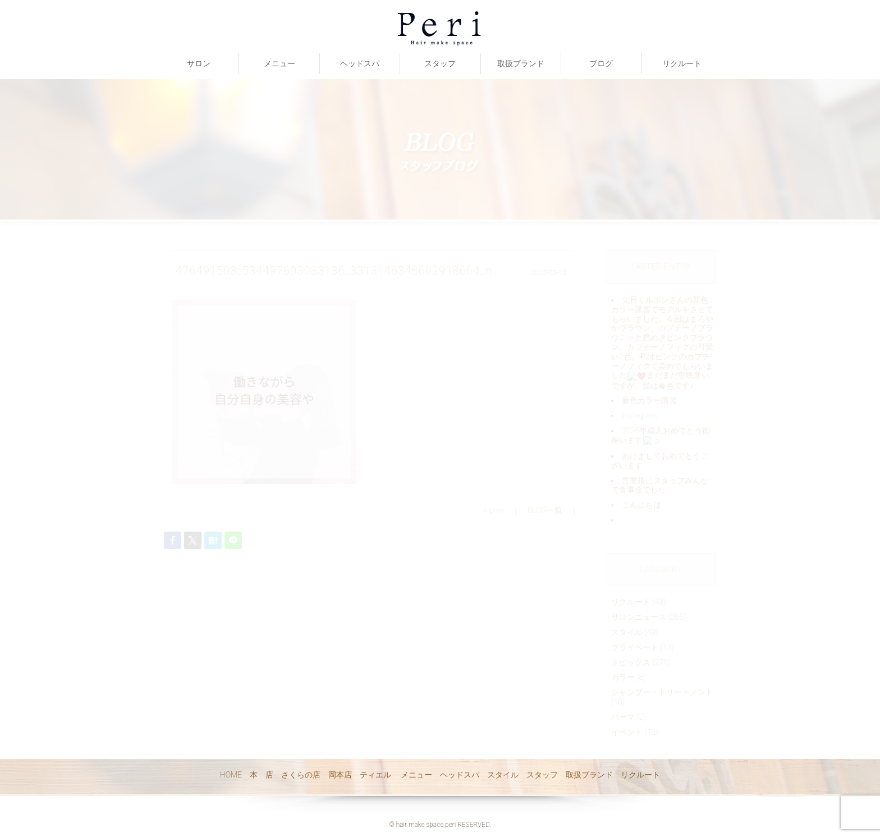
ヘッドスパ (359, 63)
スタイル (503, 774)
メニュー (279, 63)
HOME (231, 774)
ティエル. (376, 774)
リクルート (682, 63)
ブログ (601, 63)
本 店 (261, 774)
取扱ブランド (520, 63)
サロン (198, 63)
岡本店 (340, 774)
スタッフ (440, 63)
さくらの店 (300, 774)
